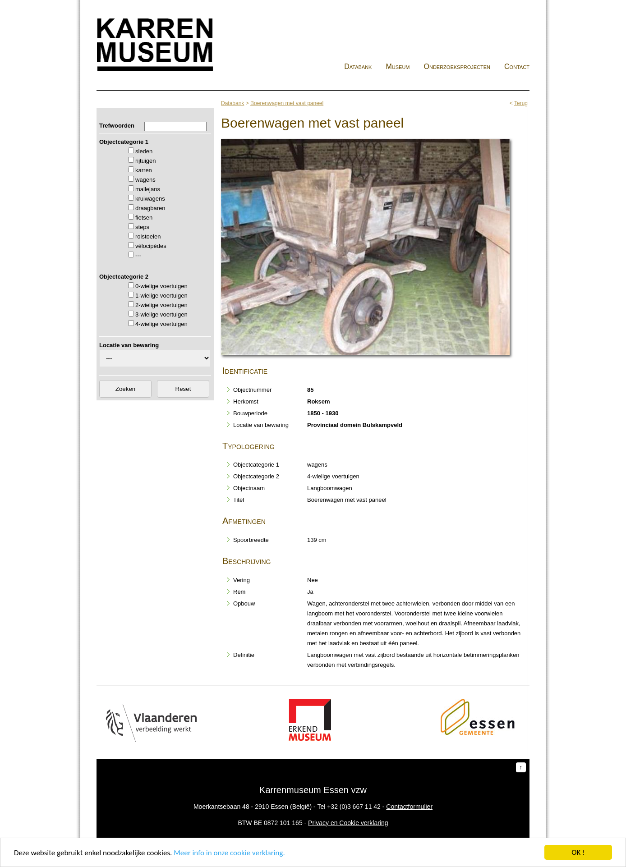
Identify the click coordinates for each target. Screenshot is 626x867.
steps (142, 227)
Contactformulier (409, 806)
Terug (521, 103)
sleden (143, 151)
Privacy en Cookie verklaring (348, 822)
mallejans (147, 189)
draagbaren (150, 208)
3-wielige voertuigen (161, 314)
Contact (516, 66)
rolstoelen (148, 236)
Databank (358, 66)
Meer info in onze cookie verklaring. (229, 853)
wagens (145, 179)
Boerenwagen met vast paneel (286, 103)
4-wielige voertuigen (161, 324)
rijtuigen (145, 160)
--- (138, 255)
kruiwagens (150, 198)
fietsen (143, 217)
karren (143, 170)
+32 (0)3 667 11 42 (354, 806)
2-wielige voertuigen (161, 305)
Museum (398, 66)
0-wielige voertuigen (161, 286)
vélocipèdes (150, 246)
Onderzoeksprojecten (457, 66)
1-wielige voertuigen (161, 295)
